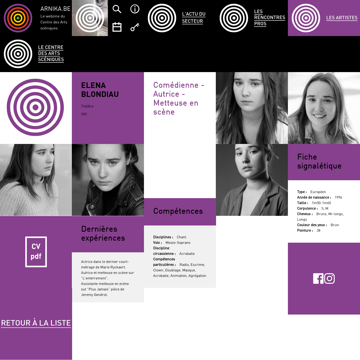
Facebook (318, 278)
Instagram (329, 278)
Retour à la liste (36, 323)
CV (36, 252)
